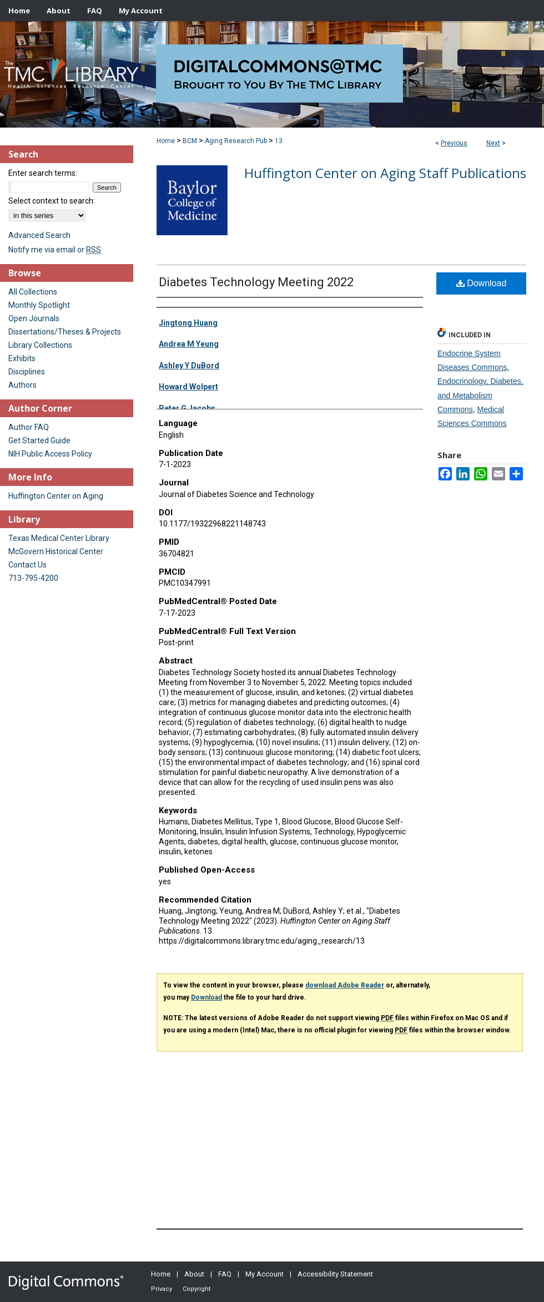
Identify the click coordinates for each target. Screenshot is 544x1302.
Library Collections (40, 345)
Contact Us (27, 564)
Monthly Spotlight (39, 305)
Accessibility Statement (335, 1274)
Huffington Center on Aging (55, 496)
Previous (454, 143)
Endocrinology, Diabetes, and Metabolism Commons (480, 395)
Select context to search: (51, 200)
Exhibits (22, 358)
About (194, 1274)
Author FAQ (28, 427)
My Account (264, 1274)
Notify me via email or (54, 249)
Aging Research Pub (236, 141)
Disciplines (26, 371)
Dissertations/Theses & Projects (64, 331)
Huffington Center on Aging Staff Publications (385, 173)
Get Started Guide (39, 440)
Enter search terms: (42, 173)
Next (493, 143)
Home (166, 141)
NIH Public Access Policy (50, 453)
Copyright (196, 1289)
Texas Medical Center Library (58, 538)
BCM (190, 141)
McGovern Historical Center (55, 551)
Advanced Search (39, 235)
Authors (22, 385)
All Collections (32, 291)
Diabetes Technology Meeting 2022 (256, 282)
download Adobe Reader (344, 985)
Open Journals (33, 318)
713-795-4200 (33, 578)
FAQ (224, 1274)
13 (279, 141)
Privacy (161, 1289)
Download (481, 283)
